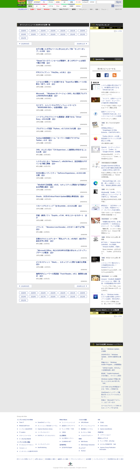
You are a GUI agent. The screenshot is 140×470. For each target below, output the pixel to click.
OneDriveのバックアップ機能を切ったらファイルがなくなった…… (111, 394)
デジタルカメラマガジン (26, 445)
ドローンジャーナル (25, 435)
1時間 (94, 28)
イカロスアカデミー (87, 435)
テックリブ (82, 448)
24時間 (102, 28)
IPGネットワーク (103, 438)
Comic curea (103, 425)
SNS (91, 9)
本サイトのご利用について (24, 459)
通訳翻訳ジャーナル (87, 429)
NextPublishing (42, 447)
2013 (82, 34)
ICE (99, 419)
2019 (23, 34)
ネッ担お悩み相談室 (25, 439)
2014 (72, 34)
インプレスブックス (44, 444)
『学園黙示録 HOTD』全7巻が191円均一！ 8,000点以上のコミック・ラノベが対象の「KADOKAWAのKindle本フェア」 (111, 226)
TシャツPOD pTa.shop (107, 441)
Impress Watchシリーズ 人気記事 (107, 310)
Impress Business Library (45, 429)
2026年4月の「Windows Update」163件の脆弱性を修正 (111, 357)
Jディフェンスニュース (88, 425)
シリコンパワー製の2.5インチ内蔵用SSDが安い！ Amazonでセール (110, 265)
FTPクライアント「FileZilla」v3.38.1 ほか (53, 72)
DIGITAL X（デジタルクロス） (47, 435)
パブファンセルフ (105, 435)
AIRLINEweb (84, 422)
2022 (62, 31)
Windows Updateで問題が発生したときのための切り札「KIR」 (111, 381)
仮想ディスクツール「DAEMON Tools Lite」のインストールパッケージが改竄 (111, 114)
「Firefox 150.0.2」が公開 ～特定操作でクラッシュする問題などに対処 (111, 138)
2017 (43, 34)
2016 (53, 34)
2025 (33, 31)
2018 (33, 34)
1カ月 (119, 28)
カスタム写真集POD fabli (108, 444)
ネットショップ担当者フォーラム (47, 425)
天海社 (102, 422)
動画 (97, 9)
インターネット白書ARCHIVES (28, 451)
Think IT (21, 422)
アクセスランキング (102, 25)
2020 (82, 31)
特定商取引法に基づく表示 (115, 459)
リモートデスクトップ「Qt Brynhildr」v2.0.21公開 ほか (59, 206)
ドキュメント (83, 9)
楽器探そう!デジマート (68, 425)
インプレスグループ (99, 459)
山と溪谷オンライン (68, 438)
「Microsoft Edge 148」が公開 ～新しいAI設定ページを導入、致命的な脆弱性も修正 (111, 183)
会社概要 (88, 459)
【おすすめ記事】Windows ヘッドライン (108, 344)
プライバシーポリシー (77, 459)
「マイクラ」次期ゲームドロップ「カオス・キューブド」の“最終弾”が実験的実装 (111, 101)
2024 (43, 31)
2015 (62, 34)
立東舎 (64, 432)
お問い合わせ (39, 459)
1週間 (110, 28)
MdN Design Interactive (88, 445)
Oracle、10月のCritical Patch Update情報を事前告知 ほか (60, 196)
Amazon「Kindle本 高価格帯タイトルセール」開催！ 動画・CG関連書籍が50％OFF (111, 281)
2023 (53, 31)
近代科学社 (63, 445)
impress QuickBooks (106, 429)
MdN (80, 439)
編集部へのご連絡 (63, 459)
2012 (23, 38)
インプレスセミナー (44, 432)
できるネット (23, 448)
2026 (23, 31)
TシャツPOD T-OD (68, 429)
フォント (104, 9)
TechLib (83, 451)
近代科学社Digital (67, 447)
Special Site (99, 59)
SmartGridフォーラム (44, 422)
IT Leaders (22, 432)
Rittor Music (63, 419)
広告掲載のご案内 (50, 459)
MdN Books (84, 441)
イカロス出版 (83, 419)
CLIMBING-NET (66, 441)
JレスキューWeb (86, 432)
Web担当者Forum (24, 425)
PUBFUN (100, 432)
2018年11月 (81, 44)
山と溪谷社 (63, 435)
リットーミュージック (68, 422)
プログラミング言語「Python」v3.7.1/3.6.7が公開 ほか (58, 129)
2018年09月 (25, 44)
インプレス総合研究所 (25, 429)
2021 (72, 31)
